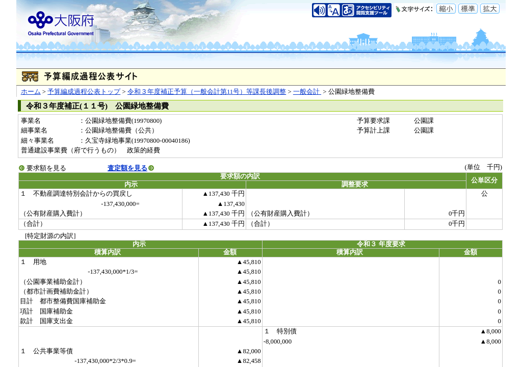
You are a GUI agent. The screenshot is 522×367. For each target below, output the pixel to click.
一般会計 (307, 91)
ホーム (31, 91)
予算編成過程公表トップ (83, 91)
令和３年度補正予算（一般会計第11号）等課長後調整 (206, 91)
